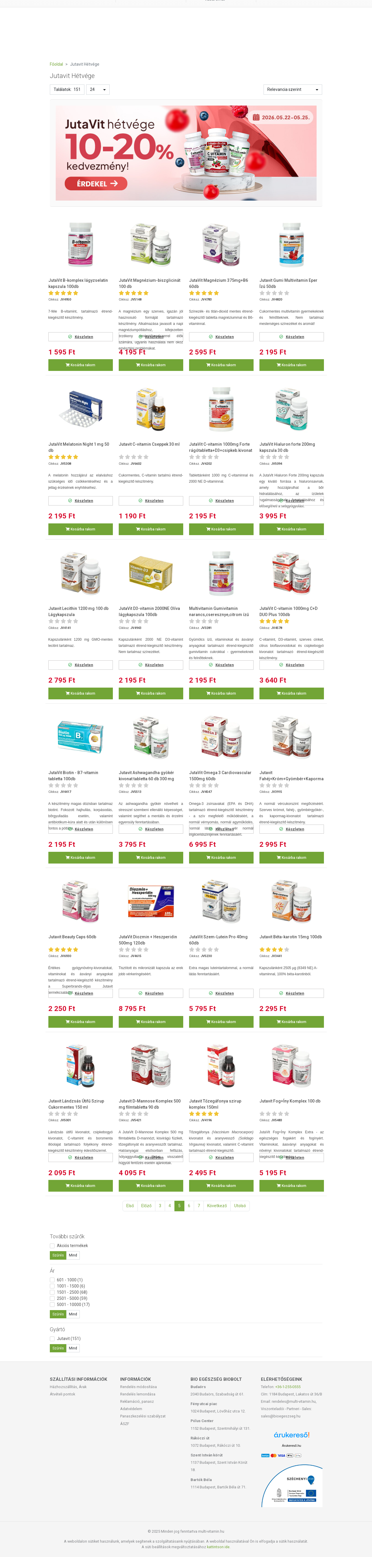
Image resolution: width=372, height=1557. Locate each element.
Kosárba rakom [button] (80, 365)
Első (130, 1205)
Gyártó (57, 1329)
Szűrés (58, 1255)
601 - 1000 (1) (70, 1280)
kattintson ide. (218, 1547)
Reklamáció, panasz (137, 1401)
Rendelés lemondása (137, 1394)
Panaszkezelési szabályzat (143, 1416)
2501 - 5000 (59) (72, 1298)
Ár (52, 1271)
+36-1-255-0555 (287, 1387)
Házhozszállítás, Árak (68, 1387)
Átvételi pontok (62, 1394)
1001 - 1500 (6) (71, 1286)
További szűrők (67, 1236)
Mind (73, 1255)
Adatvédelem (131, 1409)
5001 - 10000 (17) (73, 1304)
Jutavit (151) (69, 1338)
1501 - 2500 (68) (72, 1292)
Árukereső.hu (291, 1445)
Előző (146, 1205)
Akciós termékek (72, 1245)
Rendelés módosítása (138, 1387)
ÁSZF (124, 1424)
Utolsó (240, 1205)
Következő (217, 1205)
